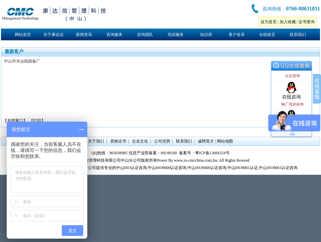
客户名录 (237, 34)
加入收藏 (288, 21)
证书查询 (307, 21)
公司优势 (162, 141)
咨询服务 (114, 34)
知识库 (206, 34)
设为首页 (269, 21)
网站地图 (225, 141)
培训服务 (176, 34)
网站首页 (23, 34)
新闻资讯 (84, 34)
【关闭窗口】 (15, 120)
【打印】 (37, 120)
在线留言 (267, 34)
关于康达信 (53, 34)
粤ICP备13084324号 (212, 153)
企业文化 (140, 141)
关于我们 (96, 141)
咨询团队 (145, 34)
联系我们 (298, 34)
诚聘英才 (206, 141)
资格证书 (118, 141)
